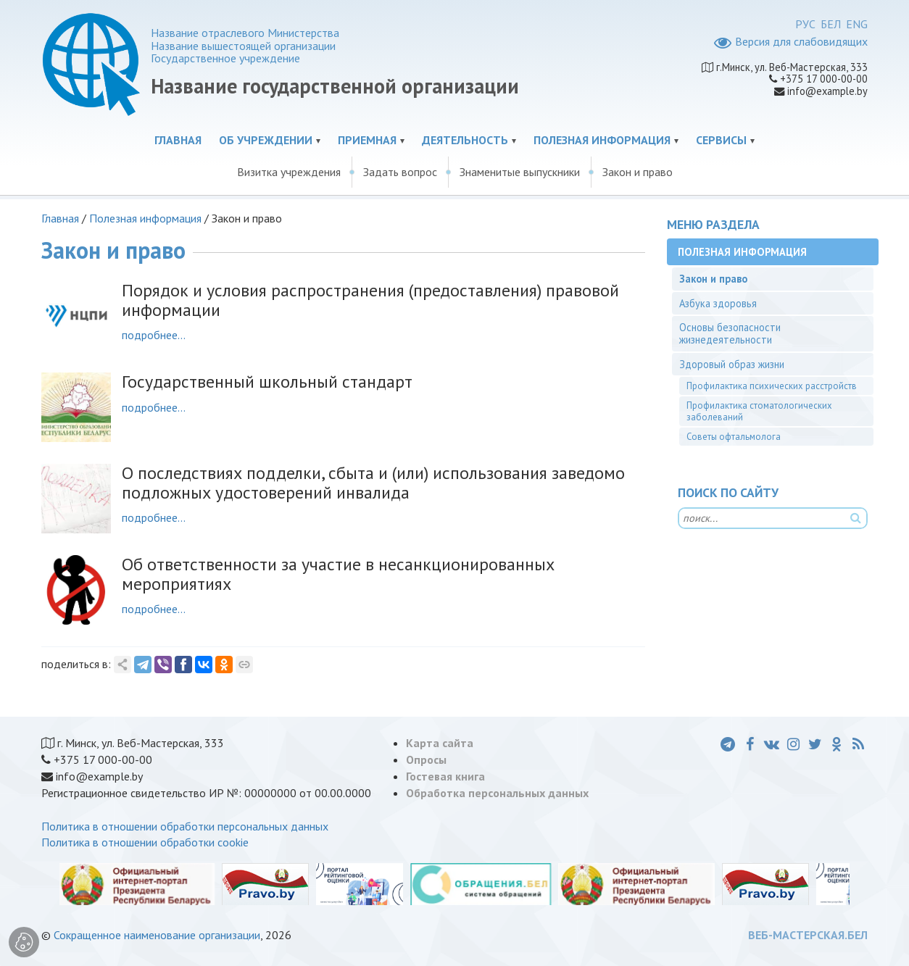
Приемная (367, 140)
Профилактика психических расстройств (771, 386)
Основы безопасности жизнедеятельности (730, 333)
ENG (857, 24)
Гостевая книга (445, 776)
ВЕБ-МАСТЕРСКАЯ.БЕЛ (808, 935)
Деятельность (465, 140)
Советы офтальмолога (733, 436)
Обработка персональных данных (497, 793)
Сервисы (721, 140)
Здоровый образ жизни (731, 364)
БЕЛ (831, 24)
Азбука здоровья (718, 303)
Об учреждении (265, 140)
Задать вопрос (400, 172)
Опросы (426, 759)
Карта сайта (439, 743)
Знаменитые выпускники (520, 172)
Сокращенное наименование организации (157, 935)
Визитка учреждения (289, 172)
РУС (805, 24)
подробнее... (154, 335)
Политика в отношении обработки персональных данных (184, 826)
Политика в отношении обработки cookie (145, 842)
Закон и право (637, 172)
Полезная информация (602, 140)
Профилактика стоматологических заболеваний (759, 410)
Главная (178, 140)
